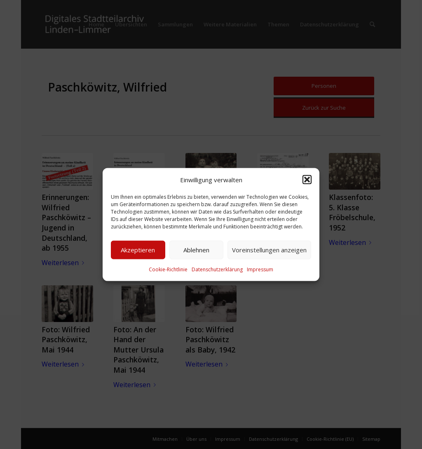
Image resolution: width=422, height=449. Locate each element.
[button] (307, 179)
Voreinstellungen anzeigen (269, 250)
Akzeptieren (138, 250)
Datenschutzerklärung (217, 269)
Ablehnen (196, 250)
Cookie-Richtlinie (168, 269)
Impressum (260, 269)
